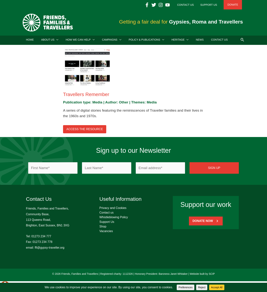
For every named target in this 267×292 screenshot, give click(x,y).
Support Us (106, 223)
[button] (242, 40)
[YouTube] (175, 5)
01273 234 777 (41, 237)
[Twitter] (162, 5)
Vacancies (106, 232)
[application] (56, 40)
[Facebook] (155, 5)
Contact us (106, 213)
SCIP (212, 274)
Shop (102, 227)
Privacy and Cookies (112, 209)
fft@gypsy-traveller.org (49, 248)
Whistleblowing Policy (113, 218)
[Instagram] (169, 5)
